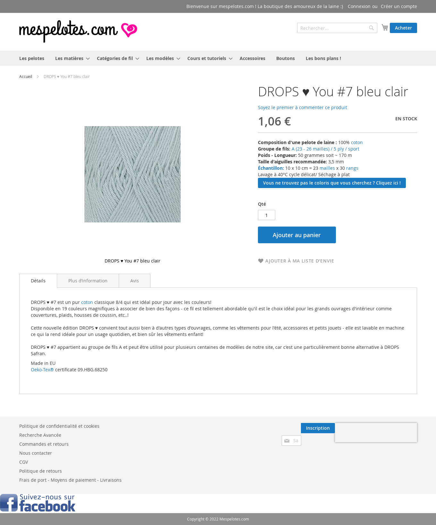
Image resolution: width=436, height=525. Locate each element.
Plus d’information (87, 281)
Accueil (25, 76)
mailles (326, 168)
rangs (351, 168)
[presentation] (376, 432)
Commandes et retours (44, 444)
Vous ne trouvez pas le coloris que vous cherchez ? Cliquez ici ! (332, 183)
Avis (134, 281)
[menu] (218, 58)
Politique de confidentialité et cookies (59, 426)
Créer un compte (399, 6)
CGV (23, 462)
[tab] (38, 281)
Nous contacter (35, 453)
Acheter (403, 28)
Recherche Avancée (40, 435)
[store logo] (79, 31)
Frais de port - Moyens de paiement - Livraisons (70, 480)
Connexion (359, 6)
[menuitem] (31, 58)
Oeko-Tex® (42, 369)
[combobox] (337, 28)
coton (357, 142)
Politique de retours (40, 471)
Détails (38, 281)
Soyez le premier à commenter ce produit (302, 107)
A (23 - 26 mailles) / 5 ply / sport (325, 149)
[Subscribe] (318, 428)
